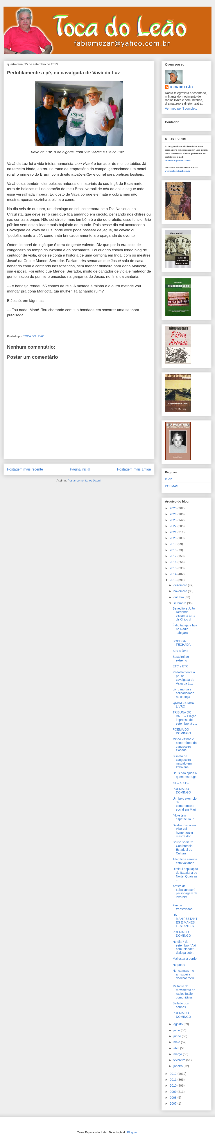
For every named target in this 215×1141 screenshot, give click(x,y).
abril (176, 1048)
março (178, 1054)
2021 (173, 532)
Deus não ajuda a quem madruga (185, 775)
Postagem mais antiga (134, 469)
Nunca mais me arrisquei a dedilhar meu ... (185, 974)
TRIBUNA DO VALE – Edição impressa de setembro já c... (185, 718)
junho (177, 1036)
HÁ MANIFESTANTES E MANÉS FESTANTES (185, 920)
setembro (180, 603)
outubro (179, 597)
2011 (173, 1079)
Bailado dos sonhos (181, 1005)
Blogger (132, 1132)
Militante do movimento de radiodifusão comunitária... (184, 991)
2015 (173, 568)
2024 (173, 514)
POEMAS (171, 486)
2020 (173, 538)
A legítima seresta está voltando (185, 861)
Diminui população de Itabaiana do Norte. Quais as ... (185, 874)
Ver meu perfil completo (181, 108)
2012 (173, 1073)
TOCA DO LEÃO (181, 87)
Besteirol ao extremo (181, 658)
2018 (173, 550)
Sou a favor (180, 651)
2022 (173, 526)
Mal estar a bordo (185, 958)
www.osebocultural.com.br (177, 171)
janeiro (178, 1066)
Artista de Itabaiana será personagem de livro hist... (185, 891)
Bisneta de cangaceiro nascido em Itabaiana (182, 761)
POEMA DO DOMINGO (182, 731)
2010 (173, 1085)
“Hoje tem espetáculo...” (183, 817)
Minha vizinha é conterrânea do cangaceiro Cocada (185, 744)
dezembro (180, 585)
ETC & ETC (181, 782)
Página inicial (80, 469)
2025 (173, 508)
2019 (173, 544)
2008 (173, 1097)
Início (168, 479)
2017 (173, 556)
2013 (173, 580)
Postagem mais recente (25, 469)
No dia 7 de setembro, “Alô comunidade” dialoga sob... (184, 947)
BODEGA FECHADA (182, 643)
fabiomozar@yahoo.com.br (178, 160)
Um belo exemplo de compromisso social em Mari (185, 804)
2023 (173, 520)
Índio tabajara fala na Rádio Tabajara (185, 629)
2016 (173, 562)
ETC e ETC (180, 666)
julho (177, 1030)
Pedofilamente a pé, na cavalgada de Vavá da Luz (184, 677)
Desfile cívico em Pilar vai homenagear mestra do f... (184, 831)
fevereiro (179, 1060)
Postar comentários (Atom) (85, 480)
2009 (173, 1091)
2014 (173, 574)
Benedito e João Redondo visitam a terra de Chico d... (184, 614)
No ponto (179, 964)
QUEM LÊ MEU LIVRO (183, 704)
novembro (180, 591)
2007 (173, 1103)
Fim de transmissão (182, 907)
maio (177, 1042)
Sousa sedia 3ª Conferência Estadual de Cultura (183, 847)
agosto (178, 1024)
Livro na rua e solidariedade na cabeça (183, 693)
